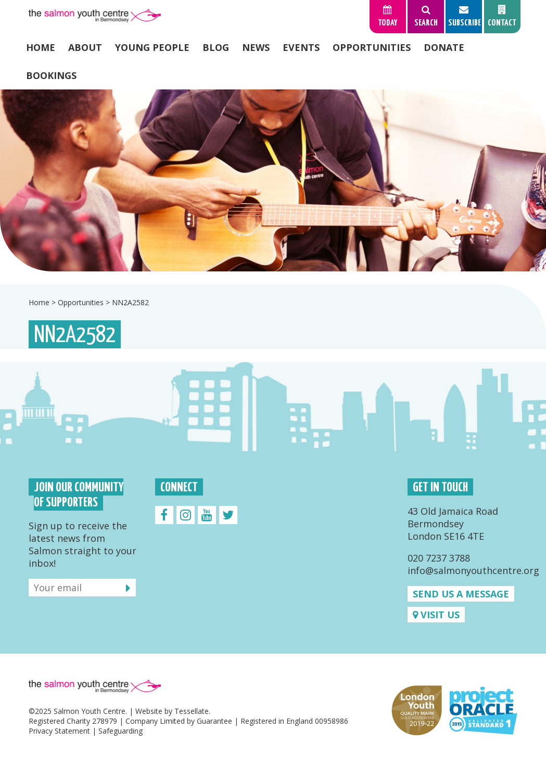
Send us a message (461, 594)
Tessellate (191, 711)
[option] (273, 180)
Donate (444, 47)
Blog (215, 47)
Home (40, 47)
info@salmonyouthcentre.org (473, 570)
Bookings (51, 75)
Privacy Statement (59, 731)
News (256, 47)
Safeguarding (120, 731)
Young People (152, 47)
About (85, 47)
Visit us (436, 614)
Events (301, 47)
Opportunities (372, 47)
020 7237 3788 (439, 558)
